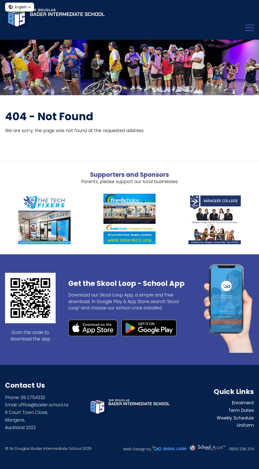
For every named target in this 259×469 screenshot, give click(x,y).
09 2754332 (33, 397)
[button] (19, 7)
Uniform (245, 425)
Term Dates (241, 410)
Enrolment (243, 403)
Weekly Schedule (235, 418)
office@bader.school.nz (43, 405)
